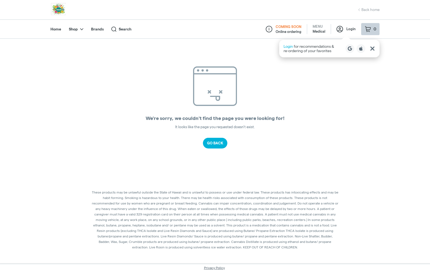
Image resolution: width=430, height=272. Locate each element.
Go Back (215, 143)
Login (346, 29)
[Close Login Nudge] (372, 48)
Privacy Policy (214, 268)
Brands (97, 29)
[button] (329, 48)
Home (55, 29)
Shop (76, 29)
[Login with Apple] (361, 48)
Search (121, 29)
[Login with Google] (350, 48)
